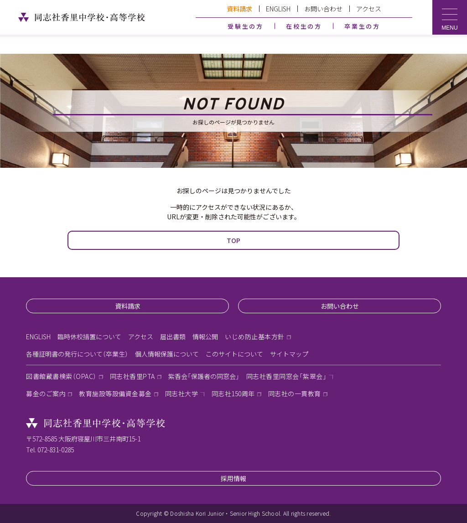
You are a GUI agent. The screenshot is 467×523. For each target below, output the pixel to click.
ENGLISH (278, 8)
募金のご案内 (46, 393)
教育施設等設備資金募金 (115, 393)
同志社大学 (181, 393)
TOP (233, 240)
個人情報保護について (167, 353)
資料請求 (239, 8)
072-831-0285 (55, 449)
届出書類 (173, 336)
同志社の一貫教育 (294, 393)
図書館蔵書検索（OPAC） (61, 376)
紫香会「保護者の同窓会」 (203, 376)
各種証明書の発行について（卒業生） (77, 353)
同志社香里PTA (132, 376)
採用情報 (233, 478)
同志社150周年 (233, 393)
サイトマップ (289, 353)
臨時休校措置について (89, 336)
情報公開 (205, 336)
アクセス (368, 8)
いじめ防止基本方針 (255, 336)
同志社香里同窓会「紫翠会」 (286, 376)
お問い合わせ (323, 8)
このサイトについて (234, 353)
